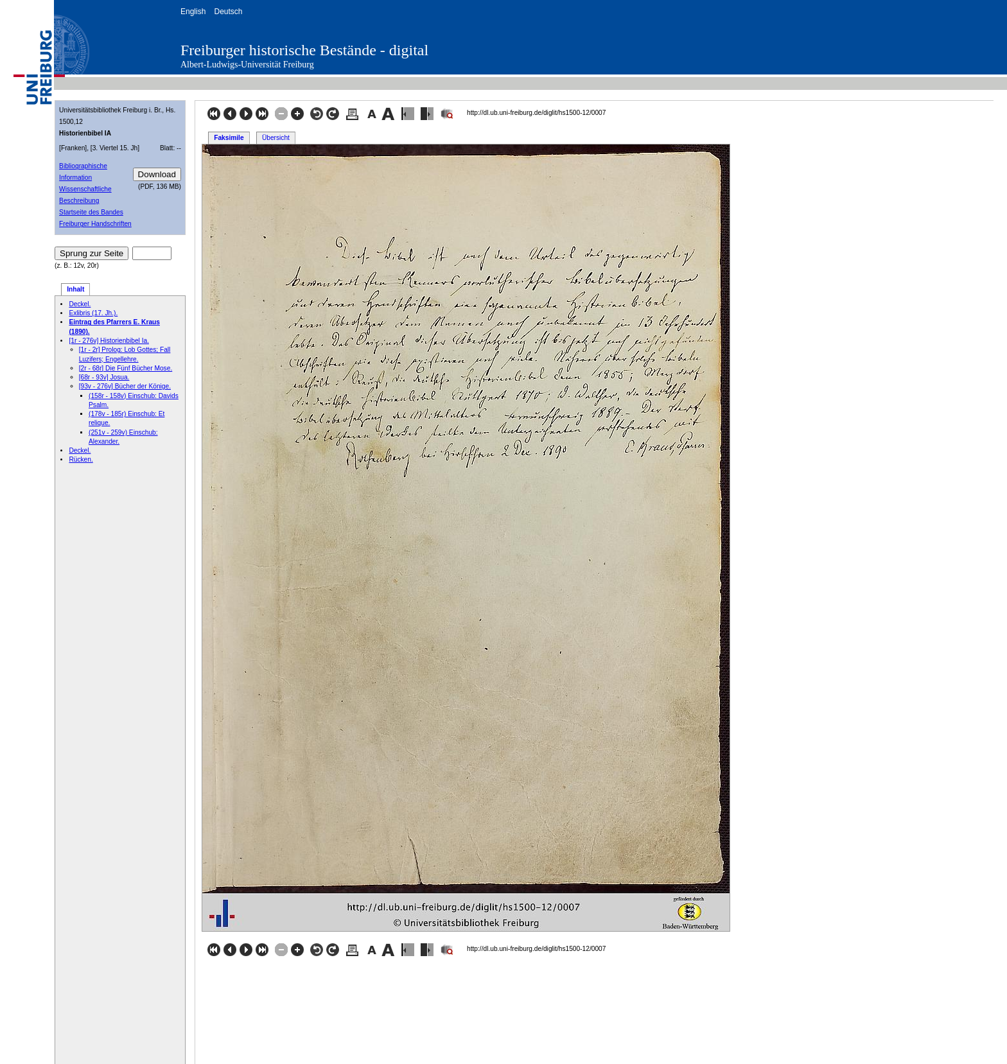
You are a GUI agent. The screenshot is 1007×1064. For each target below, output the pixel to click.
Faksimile (228, 137)
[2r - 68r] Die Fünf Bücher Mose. (126, 368)
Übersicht (276, 137)
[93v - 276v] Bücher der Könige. (125, 386)
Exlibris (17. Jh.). (93, 313)
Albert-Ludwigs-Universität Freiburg (247, 64)
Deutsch (228, 11)
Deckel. (80, 304)
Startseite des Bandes (91, 212)
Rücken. (80, 459)
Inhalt (75, 289)
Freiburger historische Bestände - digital (304, 50)
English (193, 11)
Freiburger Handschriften (95, 223)
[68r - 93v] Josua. (104, 377)
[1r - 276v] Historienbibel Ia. (109, 340)
